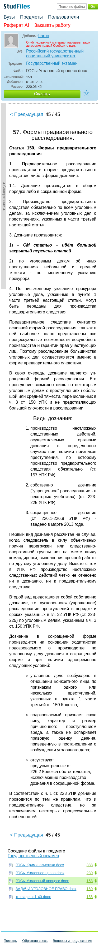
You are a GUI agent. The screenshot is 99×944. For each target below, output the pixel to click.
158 (90, 897)
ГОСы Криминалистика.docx (40, 865)
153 (90, 881)
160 (90, 889)
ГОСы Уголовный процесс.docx (42, 881)
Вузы (9, 17)
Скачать (42, 94)
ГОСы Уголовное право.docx (40, 873)
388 (90, 865)
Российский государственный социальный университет (55, 53)
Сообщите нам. (64, 45)
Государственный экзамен (52, 63)
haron (43, 35)
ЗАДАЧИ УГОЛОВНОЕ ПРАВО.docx (46, 889)
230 (90, 873)
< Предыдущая (26, 114)
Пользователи (63, 17)
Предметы (31, 17)
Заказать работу (52, 25)
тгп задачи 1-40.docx (33, 897)
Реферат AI (16, 25)
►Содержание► (4, 196)
